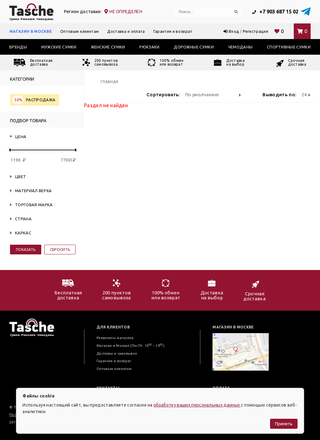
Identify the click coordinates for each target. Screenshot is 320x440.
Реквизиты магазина (115, 338)
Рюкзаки (149, 47)
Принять (283, 423)
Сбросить (60, 250)
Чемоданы (240, 47)
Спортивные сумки (289, 47)
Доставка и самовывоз (117, 353)
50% (18, 100)
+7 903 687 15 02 (275, 11)
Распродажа (33, 100)
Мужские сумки (59, 47)
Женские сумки (108, 47)
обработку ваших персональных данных (197, 405)
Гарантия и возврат (172, 31)
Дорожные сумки (193, 47)
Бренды (18, 47)
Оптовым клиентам (79, 31)
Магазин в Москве (30, 31)
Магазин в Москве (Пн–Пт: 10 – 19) (130, 346)
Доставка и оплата (126, 31)
